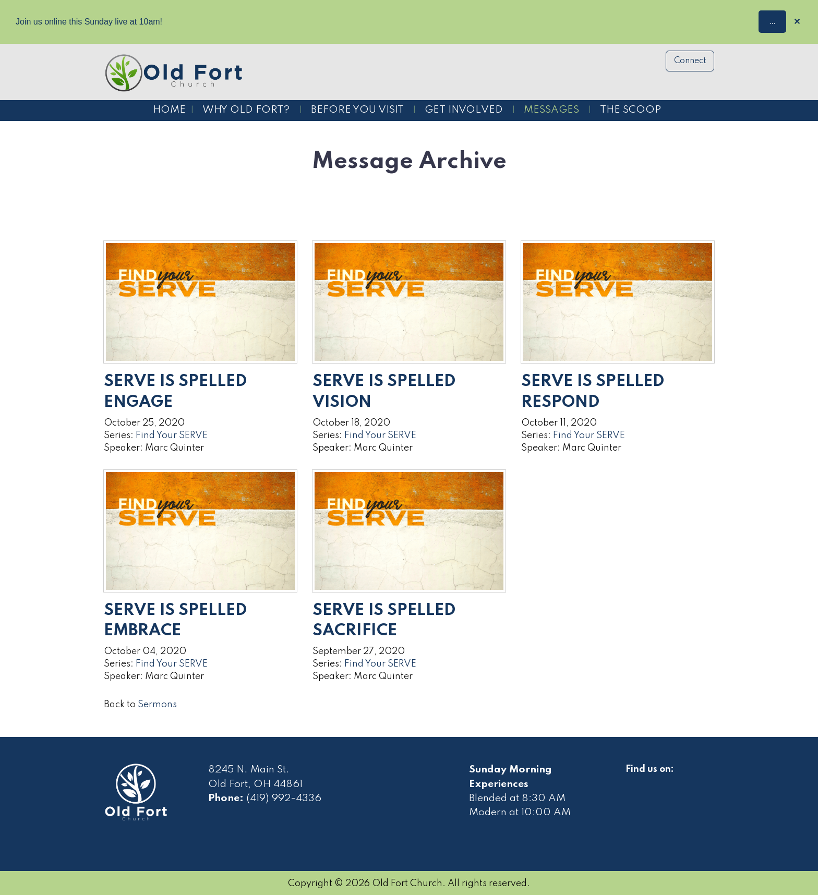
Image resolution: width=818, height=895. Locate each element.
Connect (690, 61)
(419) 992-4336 (283, 798)
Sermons (157, 704)
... (772, 21)
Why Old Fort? (246, 110)
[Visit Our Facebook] (633, 781)
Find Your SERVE (172, 435)
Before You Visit (357, 110)
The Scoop (630, 110)
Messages (551, 110)
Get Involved (464, 110)
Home (169, 110)
